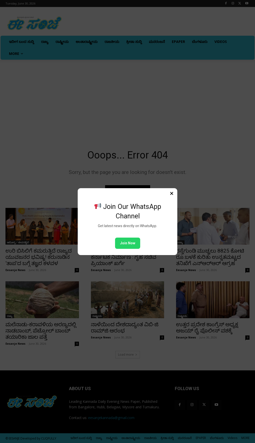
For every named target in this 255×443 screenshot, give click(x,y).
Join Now (127, 243)
